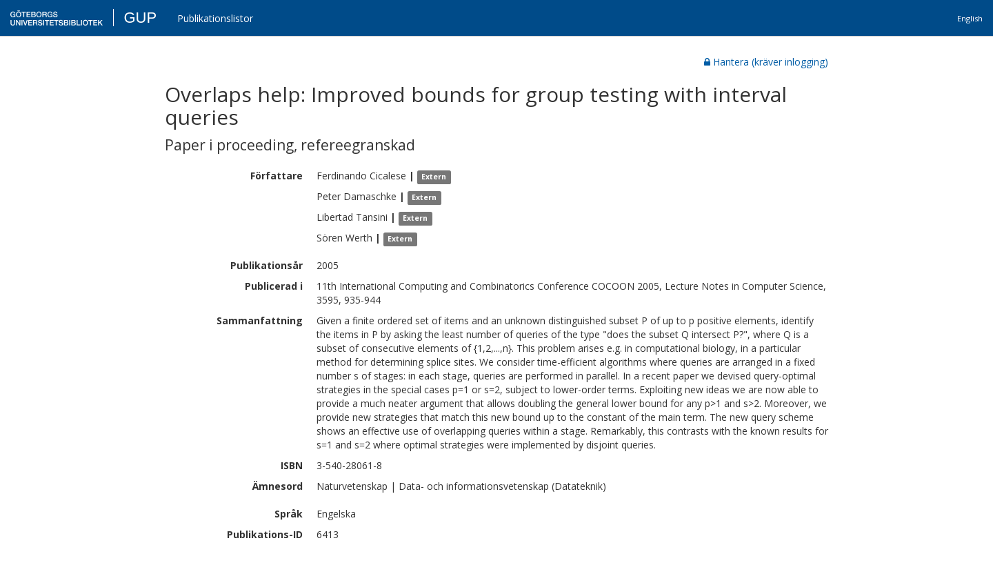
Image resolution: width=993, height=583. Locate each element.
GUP (140, 17)
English (970, 18)
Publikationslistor (215, 18)
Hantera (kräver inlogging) (766, 61)
